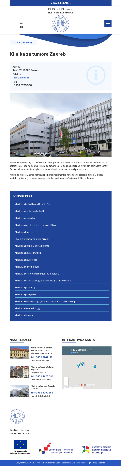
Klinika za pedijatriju (25, 287)
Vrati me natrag (24, 42)
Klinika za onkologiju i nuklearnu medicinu (37, 273)
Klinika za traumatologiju (28, 308)
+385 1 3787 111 (41, 357)
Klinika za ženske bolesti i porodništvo (35, 225)
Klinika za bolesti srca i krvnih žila (32, 204)
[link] (77, 169)
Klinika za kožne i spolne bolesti (32, 246)
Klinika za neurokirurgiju (28, 253)
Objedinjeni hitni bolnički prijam (32, 239)
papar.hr (101, 463)
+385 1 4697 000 (42, 376)
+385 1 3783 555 (21, 77)
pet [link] (77, 169)
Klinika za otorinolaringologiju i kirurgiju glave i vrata (43, 280)
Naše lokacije (62, 3)
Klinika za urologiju (25, 218)
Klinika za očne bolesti (27, 266)
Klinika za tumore (24, 315)
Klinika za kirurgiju (24, 232)
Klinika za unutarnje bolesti (29, 211)
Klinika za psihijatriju (26, 294)
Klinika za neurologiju (26, 259)
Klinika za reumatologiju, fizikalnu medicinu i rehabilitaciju (45, 301)
